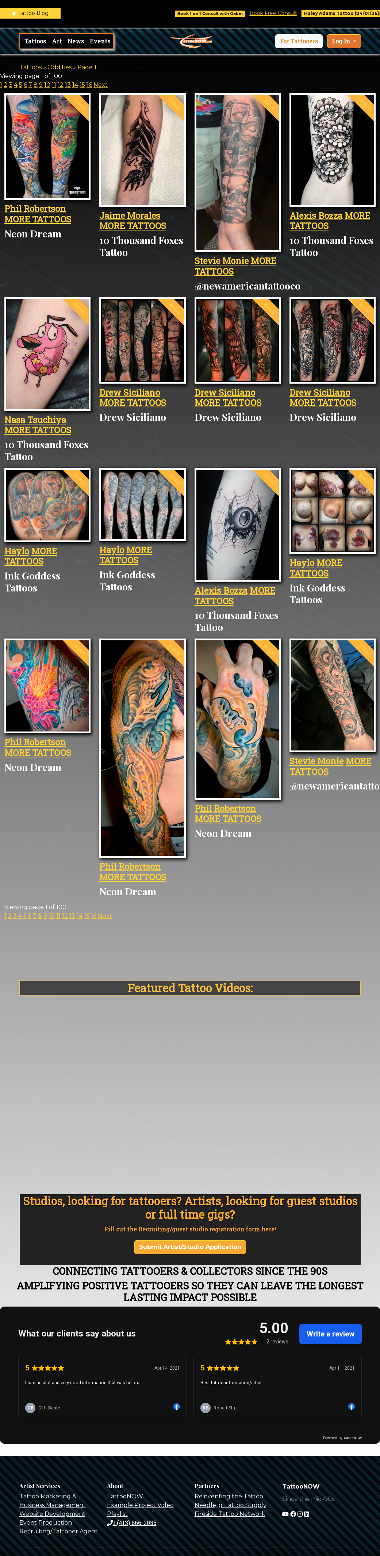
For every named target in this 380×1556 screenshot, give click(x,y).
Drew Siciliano (129, 392)
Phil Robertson (35, 208)
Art (57, 41)
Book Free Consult (282, 13)
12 (61, 84)
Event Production (45, 1522)
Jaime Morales (129, 215)
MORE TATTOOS (37, 219)
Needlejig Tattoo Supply (230, 1505)
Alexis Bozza (315, 215)
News (76, 41)
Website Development (52, 1513)
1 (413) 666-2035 (132, 1522)
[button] (299, 41)
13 (68, 84)
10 (47, 84)
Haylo (16, 551)
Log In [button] (342, 41)
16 (89, 84)
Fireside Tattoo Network (230, 1513)
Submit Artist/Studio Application (190, 1246)
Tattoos (35, 41)
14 (75, 84)
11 (54, 84)
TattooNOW (125, 1496)
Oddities (59, 67)
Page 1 (86, 67)
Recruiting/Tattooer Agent (58, 1531)
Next (100, 84)
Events (100, 41)
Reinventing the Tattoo (229, 1496)
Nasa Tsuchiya (35, 420)
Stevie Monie (222, 261)
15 (82, 84)
